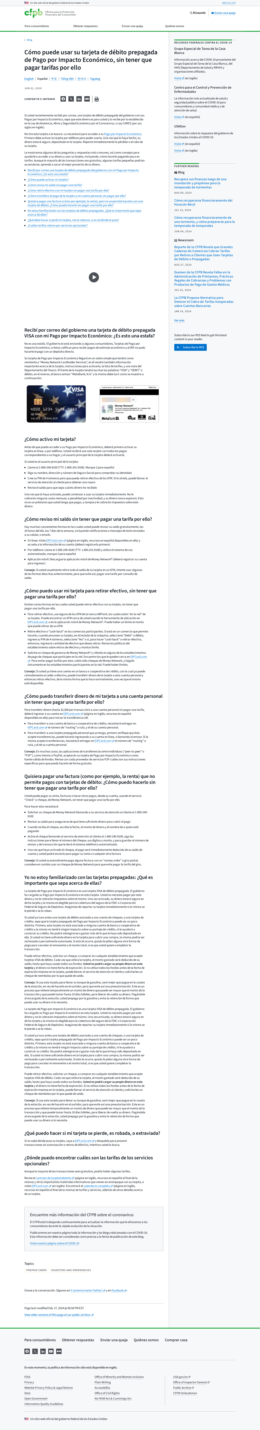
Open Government (35, 1398)
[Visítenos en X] (35, 1351)
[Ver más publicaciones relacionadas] (179, 320)
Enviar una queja (223, 13)
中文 (54, 79)
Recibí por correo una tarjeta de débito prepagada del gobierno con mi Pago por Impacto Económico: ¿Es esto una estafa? (83, 172)
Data (27, 1393)
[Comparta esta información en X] (71, 98)
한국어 (81, 79)
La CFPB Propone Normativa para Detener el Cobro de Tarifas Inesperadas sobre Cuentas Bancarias (203, 301)
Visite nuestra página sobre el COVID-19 (54, 1243)
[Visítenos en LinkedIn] (43, 1351)
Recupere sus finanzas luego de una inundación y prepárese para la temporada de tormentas (200, 183)
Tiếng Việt (67, 79)
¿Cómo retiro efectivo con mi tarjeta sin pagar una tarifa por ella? (68, 190)
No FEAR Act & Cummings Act (113, 1398)
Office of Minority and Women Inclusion (119, 1377)
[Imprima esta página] (96, 99)
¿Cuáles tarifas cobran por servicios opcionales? (58, 225)
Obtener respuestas (78, 1340)
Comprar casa (176, 1340)
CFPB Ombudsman (185, 1393)
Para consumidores (40, 1340)
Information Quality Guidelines (43, 1404)
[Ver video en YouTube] (93, 277)
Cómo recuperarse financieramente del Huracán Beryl (203, 202)
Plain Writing (103, 1382)
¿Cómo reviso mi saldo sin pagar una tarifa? (55, 185)
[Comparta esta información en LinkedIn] (79, 98)
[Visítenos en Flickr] (59, 1351)
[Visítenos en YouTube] (51, 1351)
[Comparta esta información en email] (87, 98)
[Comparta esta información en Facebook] (63, 98)
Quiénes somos (146, 1340)
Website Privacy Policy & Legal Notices (48, 1388)
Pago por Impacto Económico (122, 134)
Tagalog (95, 79)
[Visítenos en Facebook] (27, 1351)
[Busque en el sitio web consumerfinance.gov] (198, 13)
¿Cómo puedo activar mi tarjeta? (48, 180)
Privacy (29, 1382)
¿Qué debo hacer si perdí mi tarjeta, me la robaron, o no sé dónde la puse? (73, 220)
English (29, 79)
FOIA (27, 1377)
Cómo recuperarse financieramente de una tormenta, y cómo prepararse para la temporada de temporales (204, 221)
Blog (29, 40)
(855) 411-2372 (229, 3)
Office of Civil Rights (107, 1393)
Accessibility (102, 1388)
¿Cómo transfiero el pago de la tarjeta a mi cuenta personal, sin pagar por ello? (77, 196)
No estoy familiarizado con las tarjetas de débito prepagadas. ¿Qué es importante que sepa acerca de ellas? (84, 213)
